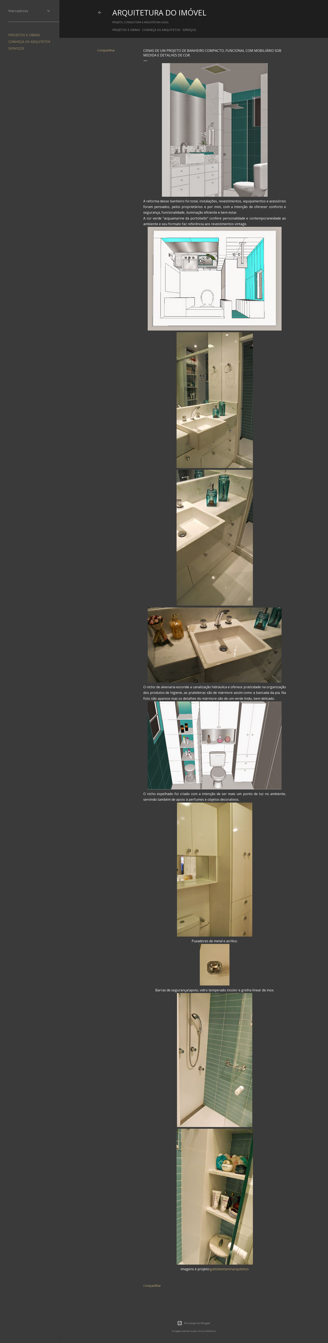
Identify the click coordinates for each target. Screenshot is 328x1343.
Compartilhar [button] (106, 50)
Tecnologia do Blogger (193, 1323)
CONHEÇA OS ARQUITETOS (161, 30)
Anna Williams (207, 1331)
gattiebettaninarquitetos (229, 1269)
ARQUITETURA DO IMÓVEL (159, 13)
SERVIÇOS (189, 30)
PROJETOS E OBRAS (126, 30)
